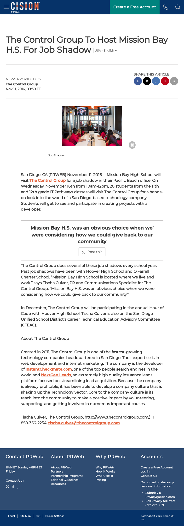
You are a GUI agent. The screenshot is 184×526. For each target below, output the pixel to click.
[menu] (6, 7)
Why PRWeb (105, 467)
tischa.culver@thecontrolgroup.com (84, 423)
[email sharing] (174, 81)
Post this (92, 252)
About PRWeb (61, 467)
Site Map (25, 516)
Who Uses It (104, 476)
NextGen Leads (56, 375)
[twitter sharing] (147, 81)
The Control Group (47, 180)
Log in (145, 471)
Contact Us (15, 481)
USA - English (106, 50)
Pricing (101, 480)
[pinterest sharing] (165, 81)
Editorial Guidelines (64, 480)
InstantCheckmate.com (48, 369)
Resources (58, 484)
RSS (38, 516)
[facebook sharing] (138, 81)
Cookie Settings (54, 516)
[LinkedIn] (18, 486)
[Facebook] (13, 486)
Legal (11, 516)
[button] (178, 7)
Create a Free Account (157, 467)
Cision (166, 516)
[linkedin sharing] (156, 81)
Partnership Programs (67, 476)
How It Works (105, 471)
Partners (57, 471)
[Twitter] (8, 486)
